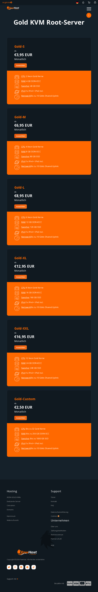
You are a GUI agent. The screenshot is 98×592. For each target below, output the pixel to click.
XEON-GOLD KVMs (14, 497)
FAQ (52, 505)
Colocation (11, 505)
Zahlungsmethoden (58, 531)
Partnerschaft (56, 539)
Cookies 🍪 (55, 516)
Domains (10, 509)
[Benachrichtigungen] (83, 2)
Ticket (53, 497)
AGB (52, 545)
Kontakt (54, 501)
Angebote (7, 2)
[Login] (95, 2)
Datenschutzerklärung (59, 512)
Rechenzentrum (57, 535)
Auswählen (20, 65)
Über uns (54, 526)
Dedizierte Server (14, 501)
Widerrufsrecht (13, 520)
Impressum (11, 516)
